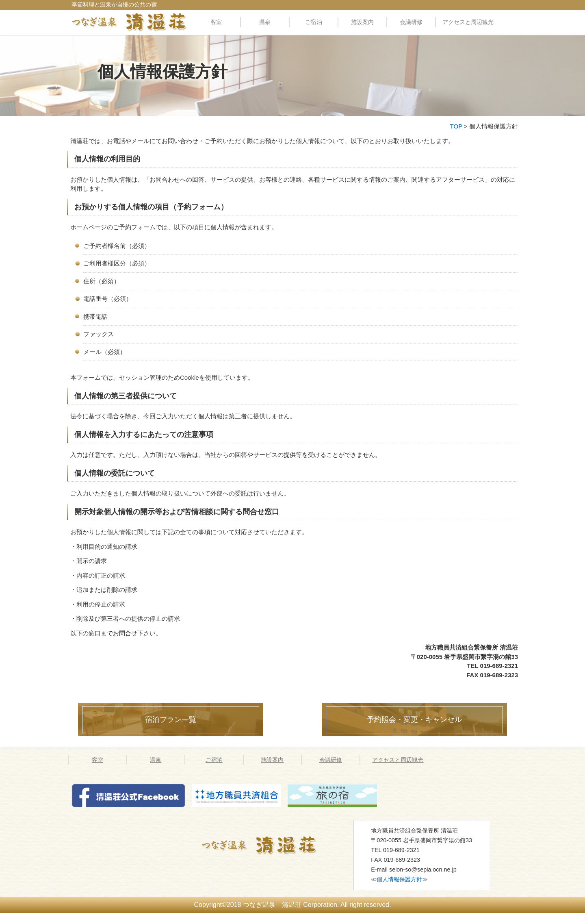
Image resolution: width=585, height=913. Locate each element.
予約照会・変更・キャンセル (414, 719)
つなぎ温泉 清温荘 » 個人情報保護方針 (269, 845)
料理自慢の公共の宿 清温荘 (129, 22)
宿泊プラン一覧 (170, 719)
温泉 (265, 22)
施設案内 (362, 22)
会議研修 (411, 22)
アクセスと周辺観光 (468, 22)
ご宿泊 (313, 22)
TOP (456, 126)
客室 (216, 22)
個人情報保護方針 (399, 879)
